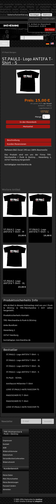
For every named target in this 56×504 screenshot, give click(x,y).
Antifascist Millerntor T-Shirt (19, 383)
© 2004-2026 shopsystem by (28, 499)
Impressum (7, 440)
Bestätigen (35, 15)
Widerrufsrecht (9, 462)
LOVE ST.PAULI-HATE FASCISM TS (22, 389)
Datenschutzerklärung (17, 14)
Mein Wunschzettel (10, 478)
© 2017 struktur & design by (28, 501)
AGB (4, 447)
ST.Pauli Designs (9, 52)
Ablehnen (46, 15)
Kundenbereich (11, 468)
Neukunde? (34, 18)
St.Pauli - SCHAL (14, 377)
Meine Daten (8, 475)
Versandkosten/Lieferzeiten (13, 458)
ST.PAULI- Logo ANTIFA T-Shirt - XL (14, 282)
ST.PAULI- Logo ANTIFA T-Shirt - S (22, 372)
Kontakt (6, 444)
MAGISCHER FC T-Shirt (17, 395)
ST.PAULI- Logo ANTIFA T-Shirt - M (13, 230)
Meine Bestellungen (10, 482)
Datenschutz (8, 455)
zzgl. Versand (47, 103)
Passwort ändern (9, 486)
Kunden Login (48, 18)
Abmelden (7, 489)
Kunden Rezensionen (16, 144)
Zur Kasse (49, 29)
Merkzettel (28, 126)
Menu (4, 43)
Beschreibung (13, 140)
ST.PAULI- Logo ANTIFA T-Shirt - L (39, 230)
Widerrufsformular (10, 451)
